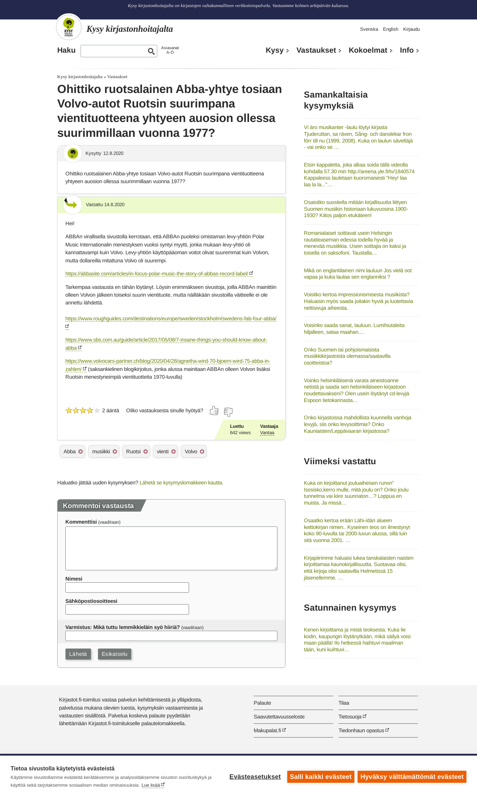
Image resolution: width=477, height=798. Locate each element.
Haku (66, 50)
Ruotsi (133, 451)
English (390, 29)
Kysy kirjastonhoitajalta (79, 76)
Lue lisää (151, 785)
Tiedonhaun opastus (361, 730)
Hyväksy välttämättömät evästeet (412, 776)
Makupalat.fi (267, 730)
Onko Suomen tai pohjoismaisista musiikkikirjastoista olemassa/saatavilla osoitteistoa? (347, 356)
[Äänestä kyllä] (214, 410)
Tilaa (343, 703)
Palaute (262, 703)
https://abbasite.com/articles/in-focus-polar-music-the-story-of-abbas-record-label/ (156, 273)
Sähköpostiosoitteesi (91, 601)
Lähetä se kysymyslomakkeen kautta (181, 482)
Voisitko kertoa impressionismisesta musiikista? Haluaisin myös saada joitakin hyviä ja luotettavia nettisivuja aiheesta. (358, 300)
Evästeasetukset (255, 776)
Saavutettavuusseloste (279, 716)
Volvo (191, 451)
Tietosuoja (349, 716)
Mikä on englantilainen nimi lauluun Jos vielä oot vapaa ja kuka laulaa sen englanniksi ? (358, 273)
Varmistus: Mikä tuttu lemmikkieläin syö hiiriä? (122, 627)
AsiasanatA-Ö (170, 50)
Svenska (369, 29)
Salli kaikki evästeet (321, 776)
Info (407, 50)
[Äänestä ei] (227, 412)
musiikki (101, 451)
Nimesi (73, 579)
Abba (70, 451)
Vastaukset (316, 50)
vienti (163, 451)
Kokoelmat (368, 50)
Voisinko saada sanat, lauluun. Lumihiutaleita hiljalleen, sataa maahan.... (354, 328)
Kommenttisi (81, 522)
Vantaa (267, 432)
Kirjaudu (411, 29)
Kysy (275, 50)
